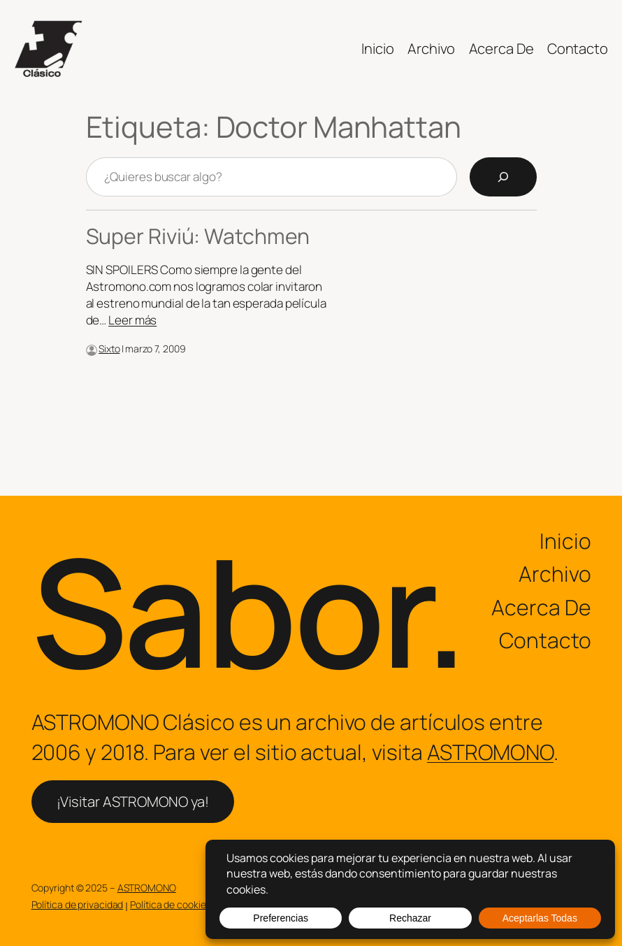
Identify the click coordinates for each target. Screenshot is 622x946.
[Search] (503, 176)
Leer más (132, 320)
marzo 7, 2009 (155, 348)
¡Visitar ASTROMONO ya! (133, 801)
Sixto (109, 348)
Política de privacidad (77, 904)
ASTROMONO (490, 752)
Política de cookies (170, 904)
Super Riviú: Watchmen (198, 236)
